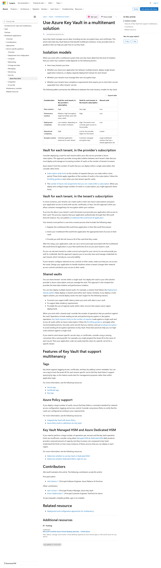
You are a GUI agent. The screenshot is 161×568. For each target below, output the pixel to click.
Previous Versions (20, 561)
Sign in (156, 3)
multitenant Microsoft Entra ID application (87, 217)
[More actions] (116, 17)
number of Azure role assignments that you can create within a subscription (79, 183)
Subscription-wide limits (56, 173)
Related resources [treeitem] (12, 92)
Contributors (129, 27)
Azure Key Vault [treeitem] (15, 78)
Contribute (40, 561)
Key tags (50, 393)
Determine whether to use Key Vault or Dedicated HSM (68, 456)
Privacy (48, 561)
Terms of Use (81, 561)
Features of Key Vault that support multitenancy (141, 24)
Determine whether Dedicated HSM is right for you (67, 459)
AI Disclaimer (7, 561)
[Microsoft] (4, 3)
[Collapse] (35, 17)
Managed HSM (82, 438)
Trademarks (93, 561)
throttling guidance (54, 179)
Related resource (130, 30)
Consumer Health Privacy (64, 561)
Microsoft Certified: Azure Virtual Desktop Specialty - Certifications (66, 532)
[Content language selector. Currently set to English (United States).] (13, 556)
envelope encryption (109, 325)
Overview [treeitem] (9, 39)
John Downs (52, 481)
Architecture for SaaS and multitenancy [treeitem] (18, 26)
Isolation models (130, 21)
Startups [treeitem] (7, 32)
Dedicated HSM (97, 438)
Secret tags (51, 387)
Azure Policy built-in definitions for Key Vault (64, 423)
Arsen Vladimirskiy (54, 493)
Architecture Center (62, 17)
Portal (136, 9)
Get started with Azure (149, 9)
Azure (51, 17)
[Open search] (150, 3)
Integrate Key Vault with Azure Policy (61, 420)
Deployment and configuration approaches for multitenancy (70, 511)
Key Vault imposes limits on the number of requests (72, 319)
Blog (30, 561)
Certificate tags (53, 390)
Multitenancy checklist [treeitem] (14, 88)
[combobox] (20, 21)
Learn (45, 17)
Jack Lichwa (51, 490)
